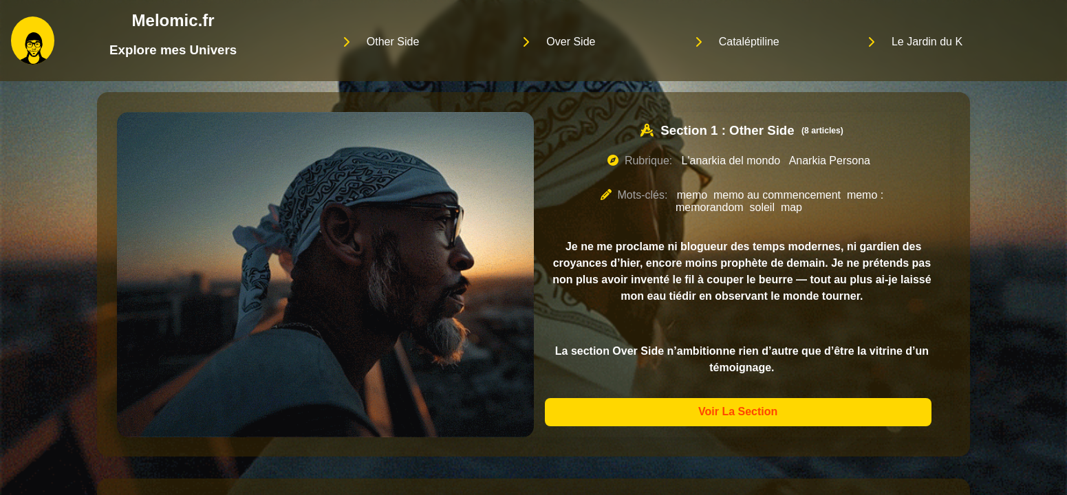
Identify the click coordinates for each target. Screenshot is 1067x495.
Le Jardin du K (927, 41)
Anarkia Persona (829, 160)
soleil (762, 207)
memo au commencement (777, 195)
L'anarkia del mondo (731, 160)
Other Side (393, 41)
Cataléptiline (749, 41)
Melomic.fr (173, 20)
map (791, 207)
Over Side (570, 41)
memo (692, 195)
